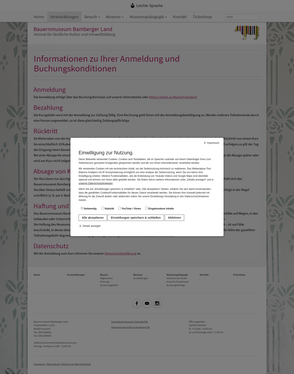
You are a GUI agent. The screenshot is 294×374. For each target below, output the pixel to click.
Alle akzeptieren (93, 217)
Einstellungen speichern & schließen (136, 217)
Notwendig (89, 208)
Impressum (213, 142)
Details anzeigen (92, 226)
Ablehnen (174, 217)
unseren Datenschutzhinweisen (96, 183)
